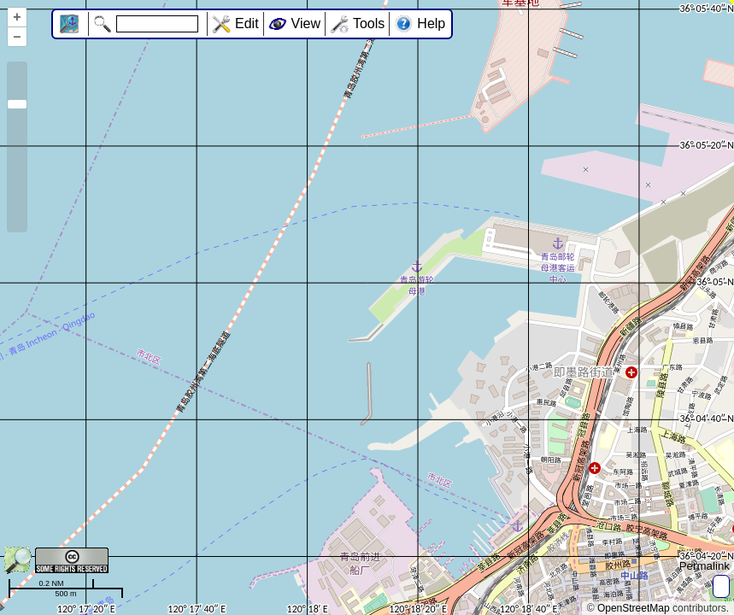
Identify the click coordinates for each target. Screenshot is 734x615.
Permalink (704, 565)
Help (431, 23)
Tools (369, 23)
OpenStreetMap (633, 608)
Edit (247, 23)
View (305, 23)
